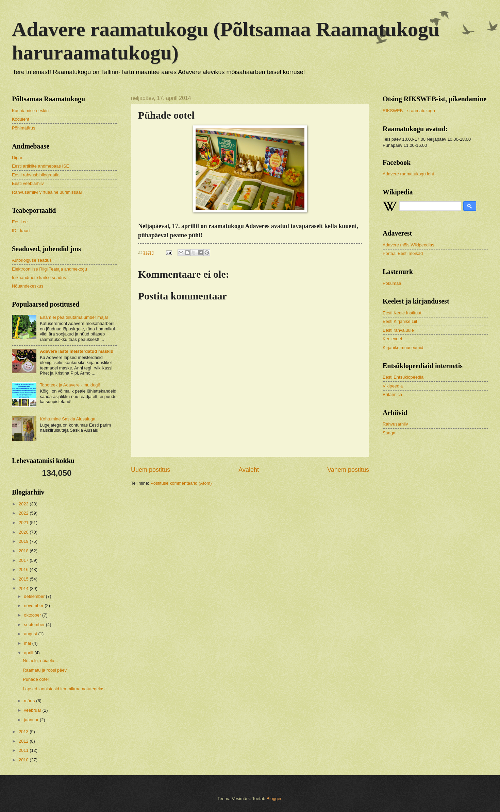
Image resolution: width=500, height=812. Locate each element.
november (34, 605)
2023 (24, 503)
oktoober (33, 615)
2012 (24, 741)
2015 (24, 579)
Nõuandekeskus (27, 286)
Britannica (392, 394)
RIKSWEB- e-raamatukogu (409, 110)
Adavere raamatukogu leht (408, 173)
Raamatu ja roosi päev (45, 670)
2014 (24, 588)
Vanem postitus (348, 469)
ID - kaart (21, 230)
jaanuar (32, 719)
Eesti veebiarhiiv (28, 183)
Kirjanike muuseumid (403, 347)
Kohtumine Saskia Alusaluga (67, 418)
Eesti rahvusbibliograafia (36, 174)
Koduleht (20, 119)
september (35, 624)
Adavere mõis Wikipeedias (408, 244)
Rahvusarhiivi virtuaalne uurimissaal (47, 192)
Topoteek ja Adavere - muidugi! (70, 384)
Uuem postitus (150, 469)
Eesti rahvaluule (398, 330)
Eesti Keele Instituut (402, 312)
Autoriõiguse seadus (32, 260)
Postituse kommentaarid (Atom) (181, 483)
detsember (35, 596)
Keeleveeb (393, 338)
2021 (24, 522)
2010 (24, 759)
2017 (24, 560)
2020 (24, 532)
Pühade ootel (36, 679)
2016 (24, 569)
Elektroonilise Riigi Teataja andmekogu (49, 269)
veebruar (33, 710)
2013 (24, 731)
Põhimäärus (23, 128)
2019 (24, 541)
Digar (17, 157)
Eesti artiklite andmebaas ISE (40, 166)
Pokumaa (392, 283)
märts (30, 700)
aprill (29, 652)
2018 (24, 550)
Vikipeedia (393, 385)
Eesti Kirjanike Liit (400, 321)
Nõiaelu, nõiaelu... (40, 660)
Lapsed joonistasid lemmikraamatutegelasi (64, 688)
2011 (24, 750)
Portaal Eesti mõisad (403, 253)
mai (28, 643)
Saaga (389, 432)
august (31, 633)
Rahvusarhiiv (395, 424)
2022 (24, 513)
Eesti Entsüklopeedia (403, 377)
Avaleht (248, 469)
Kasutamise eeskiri (30, 110)
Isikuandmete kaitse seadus (39, 277)
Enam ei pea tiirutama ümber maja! (74, 317)
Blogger (274, 798)
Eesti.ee (20, 221)
